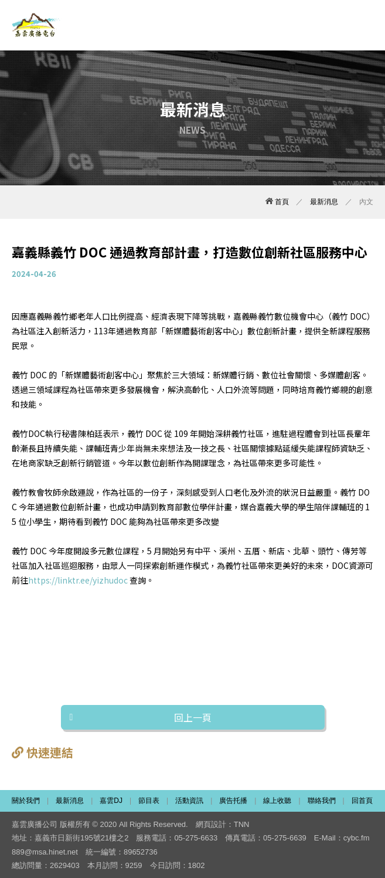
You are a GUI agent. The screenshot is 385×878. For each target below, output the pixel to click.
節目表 (148, 800)
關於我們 (26, 800)
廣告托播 (233, 800)
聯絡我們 (322, 800)
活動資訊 (189, 800)
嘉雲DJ (111, 800)
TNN (242, 824)
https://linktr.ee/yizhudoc (78, 580)
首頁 (277, 202)
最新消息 (324, 202)
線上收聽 (277, 800)
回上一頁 (193, 717)
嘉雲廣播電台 (37, 25)
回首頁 (362, 800)
